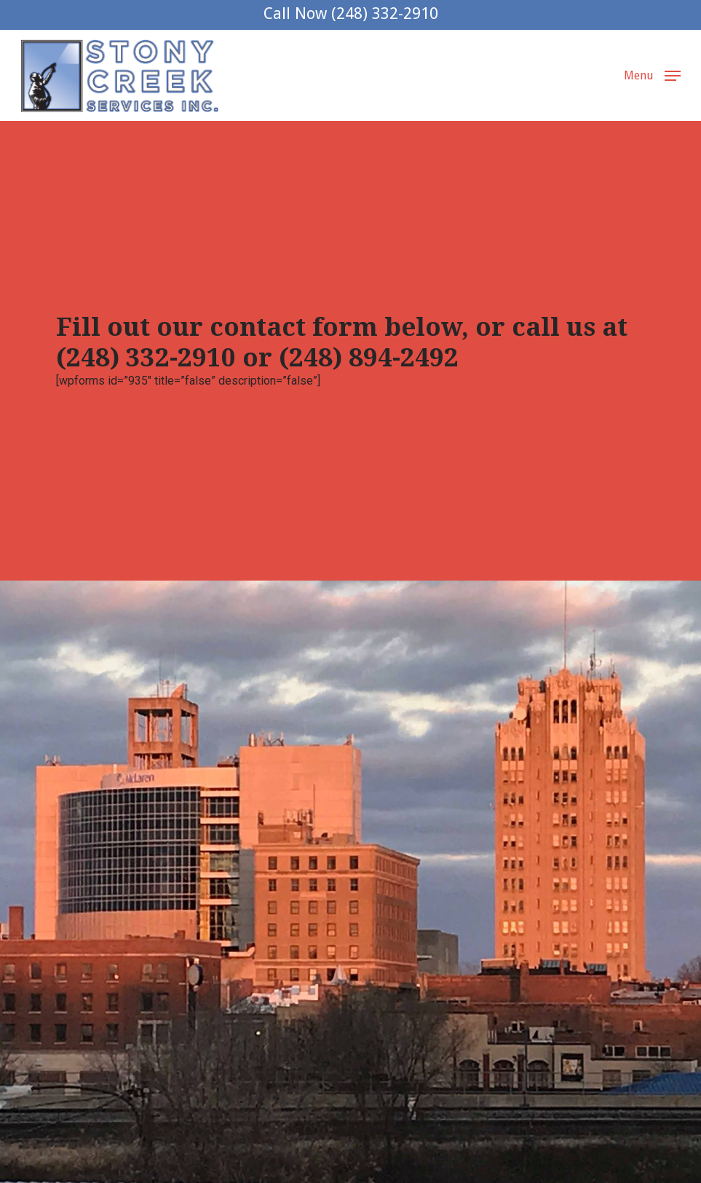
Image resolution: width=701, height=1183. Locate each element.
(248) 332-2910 (146, 357)
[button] (652, 74)
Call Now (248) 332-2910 (351, 13)
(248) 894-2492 (369, 357)
